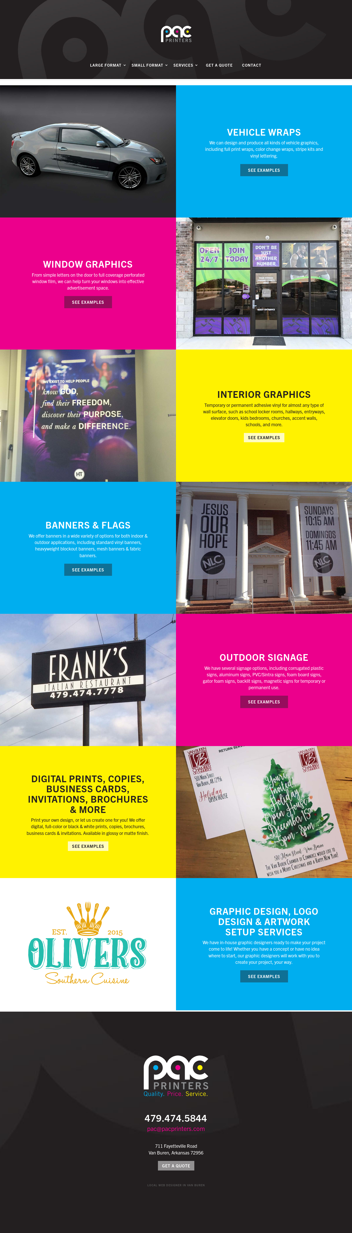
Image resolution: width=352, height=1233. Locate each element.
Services (183, 71)
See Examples (264, 170)
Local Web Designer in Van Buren (176, 1185)
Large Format (106, 71)
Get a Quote (219, 71)
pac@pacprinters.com (176, 1128)
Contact (251, 71)
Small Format (147, 71)
